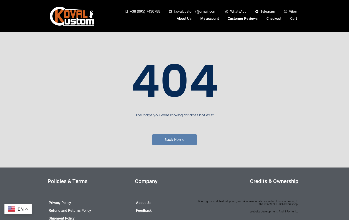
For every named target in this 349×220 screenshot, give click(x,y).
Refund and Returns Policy (70, 210)
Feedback (144, 210)
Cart (293, 18)
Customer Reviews (243, 18)
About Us (184, 18)
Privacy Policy (60, 203)
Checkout (273, 18)
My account (209, 18)
